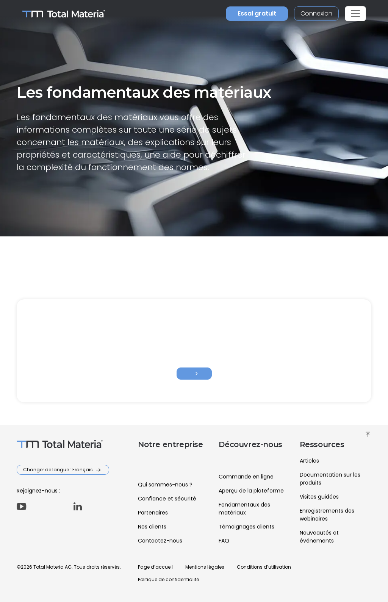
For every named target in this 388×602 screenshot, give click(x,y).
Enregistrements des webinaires (327, 514)
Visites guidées (319, 496)
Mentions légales (204, 567)
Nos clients (152, 526)
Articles (309, 460)
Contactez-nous (160, 540)
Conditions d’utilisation (264, 567)
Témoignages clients (246, 526)
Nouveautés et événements (319, 536)
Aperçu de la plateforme (251, 490)
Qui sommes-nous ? (165, 484)
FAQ (224, 540)
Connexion (316, 13)
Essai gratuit (257, 13)
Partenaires (153, 512)
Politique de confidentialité (168, 579)
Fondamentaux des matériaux (244, 508)
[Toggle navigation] (355, 13)
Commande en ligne (246, 476)
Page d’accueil (155, 567)
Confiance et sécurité (167, 498)
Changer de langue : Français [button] (58, 469)
